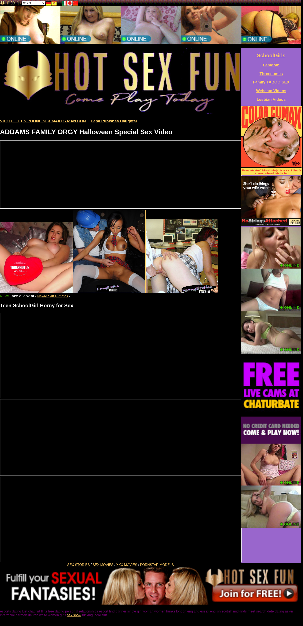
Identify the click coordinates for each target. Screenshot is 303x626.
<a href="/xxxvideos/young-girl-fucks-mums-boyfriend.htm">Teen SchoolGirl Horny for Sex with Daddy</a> (121, 355)
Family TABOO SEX (271, 82)
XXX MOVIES (126, 565)
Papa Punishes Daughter (114, 121)
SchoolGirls (271, 55)
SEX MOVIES (103, 565)
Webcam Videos (271, 91)
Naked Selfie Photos (52, 296)
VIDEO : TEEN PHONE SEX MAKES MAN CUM (43, 121)
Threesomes (271, 73)
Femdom (271, 65)
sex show (74, 615)
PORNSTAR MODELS (157, 565)
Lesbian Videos (271, 99)
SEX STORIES (78, 565)
